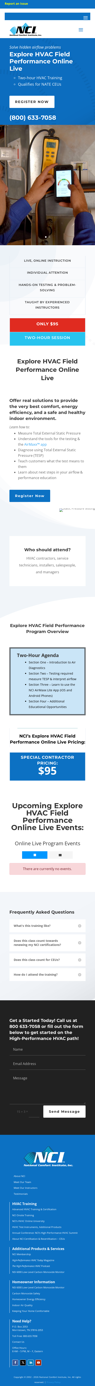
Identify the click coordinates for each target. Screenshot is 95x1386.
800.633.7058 (30, 1336)
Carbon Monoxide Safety (26, 1293)
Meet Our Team (22, 1182)
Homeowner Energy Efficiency (28, 1299)
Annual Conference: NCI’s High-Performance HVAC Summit (45, 1232)
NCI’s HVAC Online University (28, 1221)
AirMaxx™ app (35, 444)
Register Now (30, 496)
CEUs (62, 1238)
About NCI (19, 1176)
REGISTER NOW (32, 102)
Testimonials (21, 1193)
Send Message (64, 1112)
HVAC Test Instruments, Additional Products (36, 1227)
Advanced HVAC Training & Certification (34, 1209)
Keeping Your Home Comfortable (30, 1311)
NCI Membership (21, 1254)
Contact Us (18, 1341)
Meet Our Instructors (25, 1187)
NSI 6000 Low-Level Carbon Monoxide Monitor (38, 1272)
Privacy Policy (53, 1382)
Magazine (33, 1260)
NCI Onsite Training (23, 1215)
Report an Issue (16, 3)
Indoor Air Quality (22, 1305)
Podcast (31, 1266)
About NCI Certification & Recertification (34, 1238)
